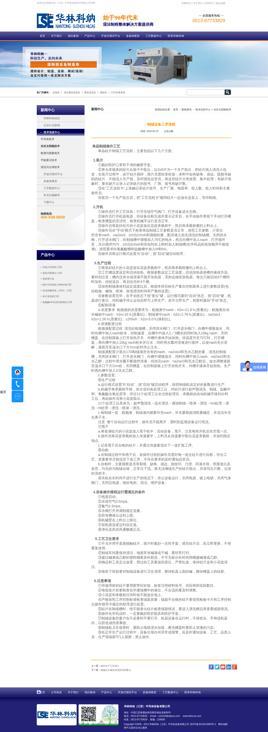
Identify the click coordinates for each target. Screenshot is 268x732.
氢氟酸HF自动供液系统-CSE (57, 302)
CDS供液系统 (118, 92)
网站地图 (222, 724)
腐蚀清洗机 (90, 92)
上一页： (105, 666)
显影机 (103, 92)
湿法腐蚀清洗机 (72, 92)
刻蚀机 (56, 92)
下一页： (111, 670)
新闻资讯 (186, 109)
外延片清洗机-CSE (52, 267)
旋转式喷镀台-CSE (52, 273)
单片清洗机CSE (51, 296)
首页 (42, 35)
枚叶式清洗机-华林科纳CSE (57, 284)
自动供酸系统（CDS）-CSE (57, 290)
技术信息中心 (203, 109)
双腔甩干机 (48, 278)
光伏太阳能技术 (222, 109)
